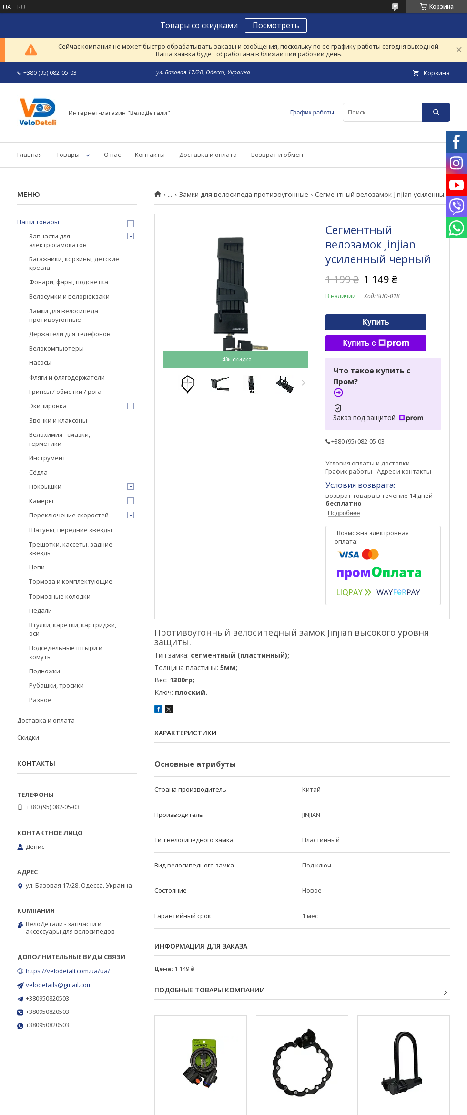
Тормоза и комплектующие (70, 581)
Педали (40, 610)
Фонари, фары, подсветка (68, 282)
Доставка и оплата (208, 154)
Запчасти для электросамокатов (58, 240)
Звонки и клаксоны (58, 420)
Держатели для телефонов (70, 334)
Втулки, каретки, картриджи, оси (72, 629)
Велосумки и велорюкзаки (69, 296)
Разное (40, 699)
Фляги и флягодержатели (67, 377)
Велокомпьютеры (56, 348)
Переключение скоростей (69, 515)
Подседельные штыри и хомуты (65, 652)
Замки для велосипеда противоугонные (243, 194)
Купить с (376, 343)
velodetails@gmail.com (59, 985)
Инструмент (47, 458)
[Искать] (436, 112)
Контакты (150, 154)
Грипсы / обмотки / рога (65, 391)
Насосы (40, 362)
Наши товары (38, 221)
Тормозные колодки (60, 596)
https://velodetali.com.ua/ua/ (68, 971)
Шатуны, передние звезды (70, 530)
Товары (68, 154)
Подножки (44, 671)
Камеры (41, 500)
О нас (112, 154)
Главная (29, 154)
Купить (376, 322)
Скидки (28, 737)
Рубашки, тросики (56, 685)
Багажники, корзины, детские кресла (74, 263)
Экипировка (48, 406)
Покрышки (45, 486)
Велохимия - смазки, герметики (59, 438)
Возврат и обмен (277, 154)
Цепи (37, 567)
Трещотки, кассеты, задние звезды (70, 548)
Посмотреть (276, 25)
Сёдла (38, 472)
